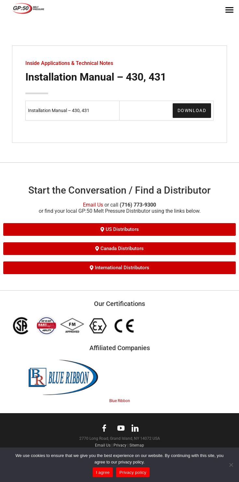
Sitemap (136, 445)
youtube (121, 429)
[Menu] (229, 9)
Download (192, 110)
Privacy (119, 445)
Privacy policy (132, 472)
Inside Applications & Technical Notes (69, 63)
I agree (103, 472)
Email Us (93, 205)
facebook (104, 429)
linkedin (135, 429)
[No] (231, 465)
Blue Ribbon (119, 401)
